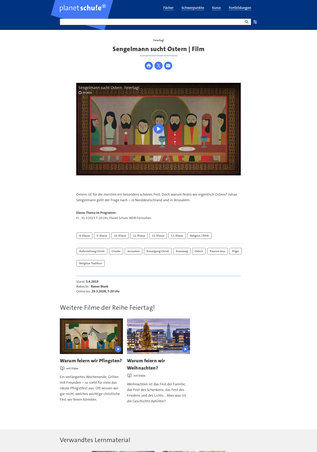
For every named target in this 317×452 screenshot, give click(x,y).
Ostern (199, 251)
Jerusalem (133, 251)
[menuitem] (168, 8)
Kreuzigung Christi (158, 251)
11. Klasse (139, 235)
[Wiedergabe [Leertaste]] (158, 129)
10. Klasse (120, 235)
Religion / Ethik (199, 235)
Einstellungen (255, 22)
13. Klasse (177, 235)
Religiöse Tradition (90, 263)
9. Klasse (102, 235)
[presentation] (91, 336)
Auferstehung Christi (92, 251)
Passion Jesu (217, 251)
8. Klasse (84, 235)
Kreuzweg (182, 251)
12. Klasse (158, 235)
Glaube (116, 251)
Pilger (235, 251)
